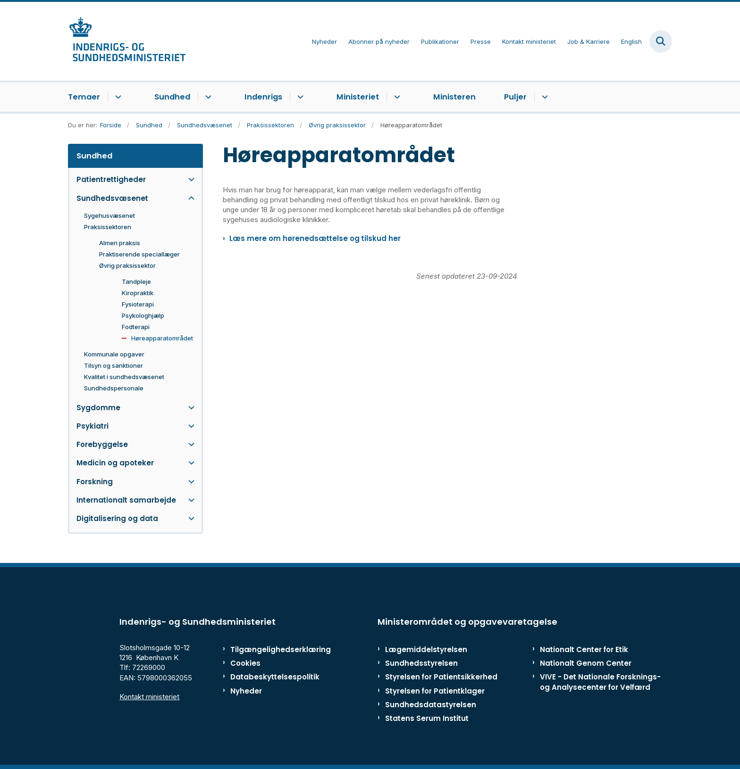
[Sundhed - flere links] (207, 97)
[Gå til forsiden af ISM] (127, 41)
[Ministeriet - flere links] (396, 97)
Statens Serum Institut (427, 718)
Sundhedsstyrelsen (421, 663)
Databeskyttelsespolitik (270, 677)
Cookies (245, 663)
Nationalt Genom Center (585, 663)
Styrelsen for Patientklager (435, 691)
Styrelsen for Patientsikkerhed (441, 677)
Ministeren (454, 96)
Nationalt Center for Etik (584, 649)
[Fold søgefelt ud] (660, 41)
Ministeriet (357, 96)
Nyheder (246, 691)
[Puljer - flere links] (543, 97)
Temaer (84, 96)
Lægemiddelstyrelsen (426, 649)
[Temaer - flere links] (117, 97)
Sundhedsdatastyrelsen (430, 705)
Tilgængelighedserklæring (270, 649)
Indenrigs (263, 96)
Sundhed (172, 96)
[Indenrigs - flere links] (299, 97)
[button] (189, 179)
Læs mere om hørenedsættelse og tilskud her (315, 238)
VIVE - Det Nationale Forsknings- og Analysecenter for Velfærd (600, 682)
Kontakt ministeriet (149, 696)
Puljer (515, 96)
